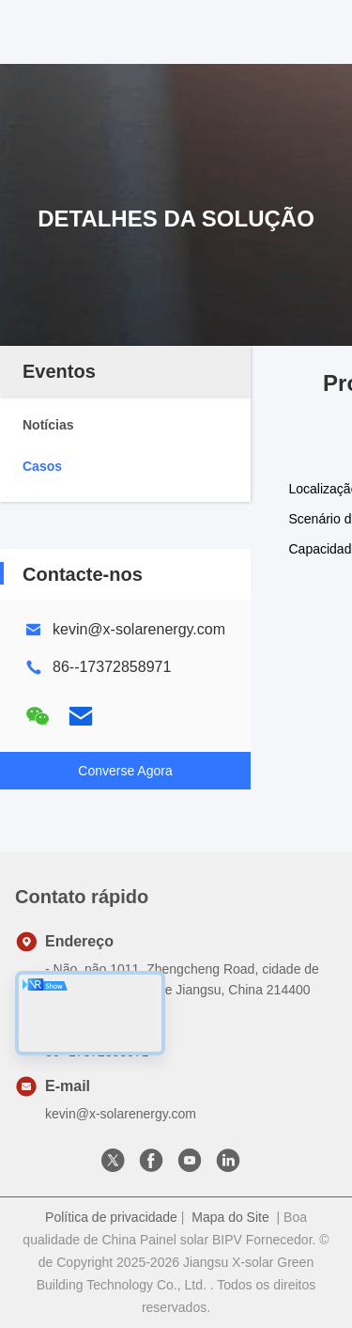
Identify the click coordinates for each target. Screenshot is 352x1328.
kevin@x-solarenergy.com (139, 629)
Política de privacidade (111, 1217)
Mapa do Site (230, 1217)
